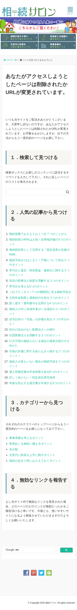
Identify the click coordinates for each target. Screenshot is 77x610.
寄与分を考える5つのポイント (28, 286)
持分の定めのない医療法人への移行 (32, 329)
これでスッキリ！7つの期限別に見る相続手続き (40, 291)
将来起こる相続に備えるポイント (30, 443)
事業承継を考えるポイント (26, 437)
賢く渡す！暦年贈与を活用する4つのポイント (38, 303)
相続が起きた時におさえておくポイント (35, 460)
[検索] (28, 550)
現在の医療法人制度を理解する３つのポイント (39, 280)
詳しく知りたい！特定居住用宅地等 (32, 377)
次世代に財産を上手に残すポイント (32, 455)
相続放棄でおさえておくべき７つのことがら (38, 233)
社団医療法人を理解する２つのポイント (35, 335)
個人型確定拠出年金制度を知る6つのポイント (38, 371)
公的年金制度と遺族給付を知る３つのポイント (39, 297)
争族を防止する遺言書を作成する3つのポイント (40, 383)
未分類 (13, 449)
